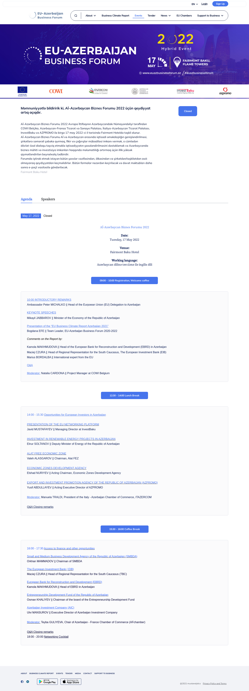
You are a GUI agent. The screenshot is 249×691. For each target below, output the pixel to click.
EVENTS (59, 673)
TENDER (68, 673)
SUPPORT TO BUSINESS (104, 673)
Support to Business (210, 15)
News (166, 15)
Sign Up (220, 3)
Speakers (48, 199)
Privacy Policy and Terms (215, 683)
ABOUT (24, 673)
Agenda (26, 199)
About (91, 15)
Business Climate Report (115, 15)
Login (204, 3)
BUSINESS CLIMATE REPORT (41, 673)
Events (138, 15)
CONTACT (87, 673)
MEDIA (78, 673)
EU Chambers (184, 15)
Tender (151, 15)
